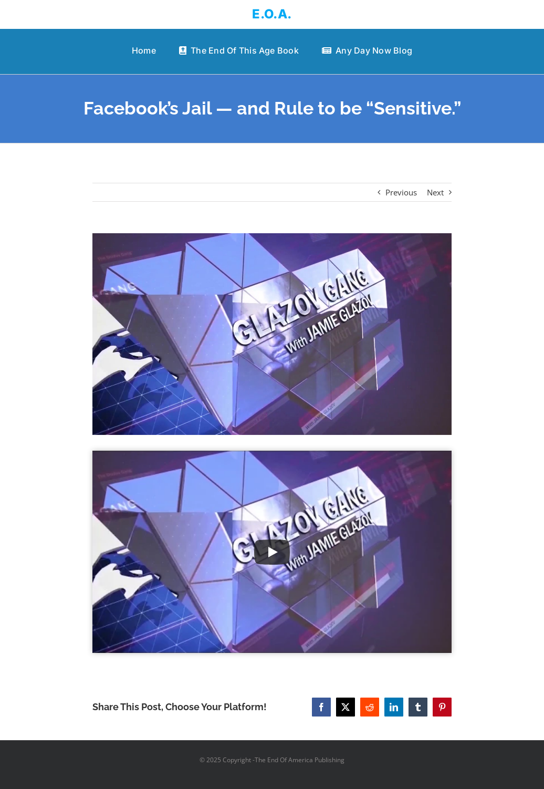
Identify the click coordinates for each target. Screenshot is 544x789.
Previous (401, 192)
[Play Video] (272, 552)
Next (435, 192)
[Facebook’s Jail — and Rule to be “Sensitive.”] (272, 334)
